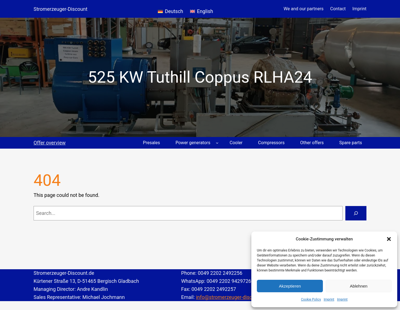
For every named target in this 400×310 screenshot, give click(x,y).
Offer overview (50, 143)
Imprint (329, 299)
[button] (389, 239)
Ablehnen (358, 286)
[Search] (355, 213)
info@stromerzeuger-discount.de (232, 297)
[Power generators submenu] (217, 142)
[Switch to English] (201, 9)
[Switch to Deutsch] (170, 9)
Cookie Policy (311, 299)
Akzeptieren (290, 286)
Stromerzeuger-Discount (60, 9)
